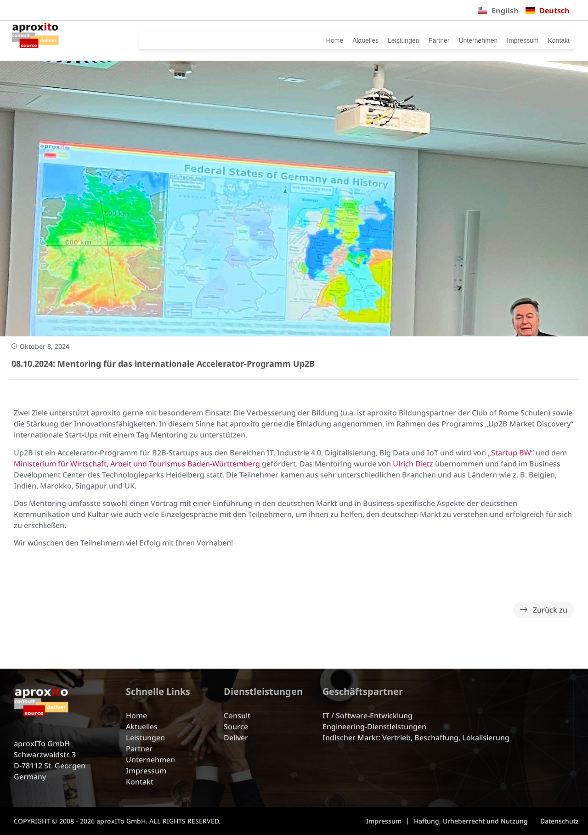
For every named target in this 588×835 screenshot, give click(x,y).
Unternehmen (453, 40)
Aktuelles (313, 40)
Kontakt (554, 40)
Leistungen (360, 40)
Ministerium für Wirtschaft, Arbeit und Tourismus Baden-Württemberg (137, 464)
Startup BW (511, 453)
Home (276, 40)
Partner (404, 40)
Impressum (509, 40)
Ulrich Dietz (413, 464)
